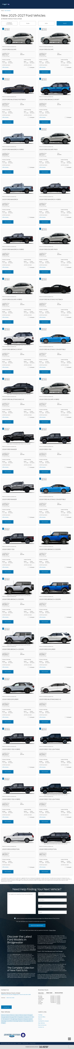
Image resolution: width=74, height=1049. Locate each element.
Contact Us (6, 1007)
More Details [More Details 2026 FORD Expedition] (45, 871)
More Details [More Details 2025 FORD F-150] (45, 471)
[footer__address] (18, 994)
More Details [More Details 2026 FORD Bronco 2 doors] (8, 621)
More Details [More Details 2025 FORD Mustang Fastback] (8, 122)
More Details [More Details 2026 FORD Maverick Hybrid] (45, 221)
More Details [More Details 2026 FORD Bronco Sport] (8, 371)
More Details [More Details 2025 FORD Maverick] (8, 221)
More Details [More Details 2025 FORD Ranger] (8, 521)
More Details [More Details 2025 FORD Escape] (8, 72)
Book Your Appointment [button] (37, 925)
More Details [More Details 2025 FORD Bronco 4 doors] (45, 621)
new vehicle (33, 949)
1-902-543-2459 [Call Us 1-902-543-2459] (10, 997)
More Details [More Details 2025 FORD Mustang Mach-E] (45, 721)
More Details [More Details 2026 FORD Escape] (45, 72)
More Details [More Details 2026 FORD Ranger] (8, 471)
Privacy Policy (52, 930)
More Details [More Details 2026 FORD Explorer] (8, 721)
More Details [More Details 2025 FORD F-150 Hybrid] (8, 771)
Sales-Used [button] (49, 992)
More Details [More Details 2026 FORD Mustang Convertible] (45, 521)
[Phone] (52, 906)
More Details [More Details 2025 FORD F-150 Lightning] (45, 771)
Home (2, 10)
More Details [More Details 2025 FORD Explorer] (45, 671)
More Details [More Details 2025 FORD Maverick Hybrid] (8, 172)
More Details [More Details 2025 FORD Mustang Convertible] (45, 371)
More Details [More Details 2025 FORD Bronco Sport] (45, 122)
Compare (32, 67)
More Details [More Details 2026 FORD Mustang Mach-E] (8, 421)
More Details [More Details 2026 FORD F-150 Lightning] (45, 821)
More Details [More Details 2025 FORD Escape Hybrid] (8, 321)
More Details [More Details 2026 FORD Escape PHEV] (45, 271)
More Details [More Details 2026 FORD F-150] (8, 571)
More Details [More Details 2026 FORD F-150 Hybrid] (8, 821)
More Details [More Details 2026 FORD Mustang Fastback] (45, 321)
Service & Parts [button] (59, 992)
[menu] (71, 4)
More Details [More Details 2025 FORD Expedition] (8, 871)
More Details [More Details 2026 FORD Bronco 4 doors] (8, 671)
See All (64, 23)
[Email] (52, 912)
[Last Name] (52, 900)
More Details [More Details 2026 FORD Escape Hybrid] (45, 421)
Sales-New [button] (41, 992)
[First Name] (52, 894)
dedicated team (17, 954)
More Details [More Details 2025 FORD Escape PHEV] (45, 172)
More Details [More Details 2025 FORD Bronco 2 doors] (45, 571)
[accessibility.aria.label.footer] (43, 1047)
